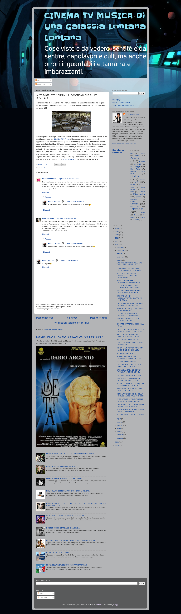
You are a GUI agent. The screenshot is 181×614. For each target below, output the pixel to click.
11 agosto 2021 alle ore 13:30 (67, 179)
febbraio (120, 435)
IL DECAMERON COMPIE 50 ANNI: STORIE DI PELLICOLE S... (130, 304)
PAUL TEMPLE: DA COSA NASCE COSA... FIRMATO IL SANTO (129, 379)
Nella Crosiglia (48, 218)
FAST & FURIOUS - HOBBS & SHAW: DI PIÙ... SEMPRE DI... (131, 410)
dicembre (120, 247)
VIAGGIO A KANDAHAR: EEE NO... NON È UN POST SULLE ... (130, 390)
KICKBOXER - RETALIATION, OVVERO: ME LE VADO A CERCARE (71, 540)
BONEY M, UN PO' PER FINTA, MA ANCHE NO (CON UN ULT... (130, 349)
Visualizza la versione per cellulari (71, 322)
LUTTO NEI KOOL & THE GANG (129, 375)
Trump (136, 215)
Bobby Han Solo (54, 201)
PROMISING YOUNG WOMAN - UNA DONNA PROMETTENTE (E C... (130, 330)
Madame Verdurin (49, 179)
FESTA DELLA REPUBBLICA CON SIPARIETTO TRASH (67, 565)
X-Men (142, 217)
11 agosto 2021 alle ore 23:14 (75, 201)
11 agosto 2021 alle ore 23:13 (75, 243)
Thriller (142, 213)
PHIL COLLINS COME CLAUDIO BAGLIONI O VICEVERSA (68, 491)
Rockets (133, 201)
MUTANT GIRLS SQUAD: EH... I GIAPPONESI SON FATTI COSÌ (70, 454)
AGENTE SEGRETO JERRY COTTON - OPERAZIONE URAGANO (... (127, 275)
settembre (121, 257)
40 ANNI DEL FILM (61, 139)
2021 (117, 244)
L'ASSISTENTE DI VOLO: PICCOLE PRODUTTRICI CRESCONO (130, 400)
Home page (72, 317)
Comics (142, 162)
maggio (120, 425)
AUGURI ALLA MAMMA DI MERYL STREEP (62, 466)
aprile (119, 428)
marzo (119, 431)
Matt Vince (99, 605)
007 (131, 153)
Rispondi (45, 192)
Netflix (136, 182)
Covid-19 (137, 164)
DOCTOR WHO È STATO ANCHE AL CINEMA (63, 528)
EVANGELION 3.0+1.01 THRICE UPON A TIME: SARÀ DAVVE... (129, 269)
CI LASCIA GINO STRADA (126, 353)
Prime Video (139, 194)
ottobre (120, 254)
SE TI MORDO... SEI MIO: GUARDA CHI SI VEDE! (65, 516)
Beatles (137, 155)
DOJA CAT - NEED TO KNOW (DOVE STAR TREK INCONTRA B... (130, 384)
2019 (117, 445)
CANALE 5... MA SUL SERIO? (57, 553)
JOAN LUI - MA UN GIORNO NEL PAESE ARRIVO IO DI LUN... (129, 292)
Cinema (46, 168)
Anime (142, 153)
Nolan (132, 185)
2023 (117, 238)
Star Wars (135, 206)
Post (37, 80)
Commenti (40, 84)
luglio (119, 419)
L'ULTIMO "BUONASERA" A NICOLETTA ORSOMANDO (128, 314)
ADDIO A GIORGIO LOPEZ (127, 362)
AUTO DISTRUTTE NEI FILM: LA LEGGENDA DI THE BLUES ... (129, 366)
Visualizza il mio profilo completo (124, 144)
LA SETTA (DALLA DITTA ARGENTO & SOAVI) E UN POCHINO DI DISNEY (69, 337)
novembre (121, 250)
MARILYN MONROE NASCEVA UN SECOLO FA (64, 478)
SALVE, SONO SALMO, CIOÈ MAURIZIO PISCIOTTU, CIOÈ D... (130, 335)
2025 (117, 232)
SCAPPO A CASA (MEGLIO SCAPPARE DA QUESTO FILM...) (130, 357)
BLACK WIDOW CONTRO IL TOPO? (130, 415)
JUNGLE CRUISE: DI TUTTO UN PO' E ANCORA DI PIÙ (130, 309)
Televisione (136, 209)
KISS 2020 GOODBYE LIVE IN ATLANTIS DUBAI (128, 320)
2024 (117, 235)
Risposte (48, 197)
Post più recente (44, 317)
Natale (142, 180)
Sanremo (134, 204)
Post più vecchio (98, 317)
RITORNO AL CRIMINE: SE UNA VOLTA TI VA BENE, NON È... (129, 371)
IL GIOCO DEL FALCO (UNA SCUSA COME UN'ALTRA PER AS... (130, 405)
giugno (119, 422)
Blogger (116, 605)
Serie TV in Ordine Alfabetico (123, 105)
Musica (134, 176)
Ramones (133, 199)
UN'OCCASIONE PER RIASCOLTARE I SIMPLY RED (129, 281)
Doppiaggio (135, 166)
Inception (133, 171)
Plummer (142, 192)
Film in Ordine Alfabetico (121, 102)
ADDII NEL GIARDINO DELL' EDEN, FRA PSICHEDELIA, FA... (130, 264)
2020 (117, 442)
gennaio (120, 438)
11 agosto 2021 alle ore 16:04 (65, 218)
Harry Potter (135, 169)
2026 (117, 228)
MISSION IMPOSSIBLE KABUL (128, 340)
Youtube (136, 219)
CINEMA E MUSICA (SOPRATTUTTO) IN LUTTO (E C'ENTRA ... (129, 298)
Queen (138, 197)
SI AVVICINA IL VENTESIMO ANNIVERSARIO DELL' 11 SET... (130, 286)
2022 (117, 241)
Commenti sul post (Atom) (53, 330)
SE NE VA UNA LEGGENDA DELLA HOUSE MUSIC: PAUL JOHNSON (130, 395)
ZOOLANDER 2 (69, 159)
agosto (119, 260)
